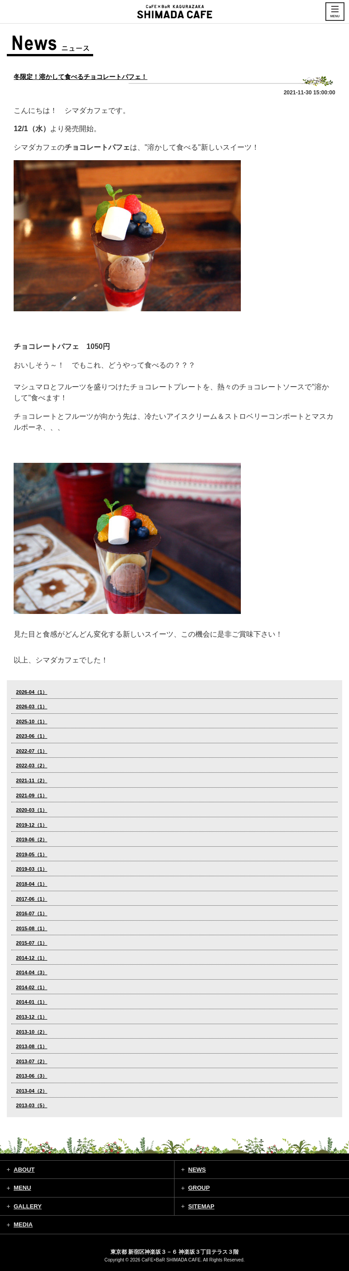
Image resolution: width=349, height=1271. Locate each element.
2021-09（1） (31, 795)
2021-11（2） (31, 780)
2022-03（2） (31, 765)
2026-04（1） (31, 692)
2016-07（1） (31, 913)
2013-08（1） (31, 1046)
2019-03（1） (31, 869)
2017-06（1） (31, 899)
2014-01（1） (31, 1002)
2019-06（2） (31, 839)
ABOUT (24, 1169)
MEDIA (23, 1224)
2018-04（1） (31, 884)
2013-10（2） (31, 1032)
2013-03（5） (31, 1105)
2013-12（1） (31, 1017)
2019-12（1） (31, 825)
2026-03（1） (31, 706)
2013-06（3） (31, 1076)
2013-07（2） (31, 1061)
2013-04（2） (31, 1091)
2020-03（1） (31, 810)
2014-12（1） (31, 958)
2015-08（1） (31, 928)
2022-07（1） (31, 751)
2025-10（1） (31, 721)
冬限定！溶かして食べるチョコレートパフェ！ (80, 76)
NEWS (197, 1169)
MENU (22, 1187)
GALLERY (28, 1206)
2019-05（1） (31, 854)
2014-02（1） (31, 987)
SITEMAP (201, 1206)
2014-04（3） (31, 972)
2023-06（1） (31, 736)
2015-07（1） (31, 943)
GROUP (199, 1187)
